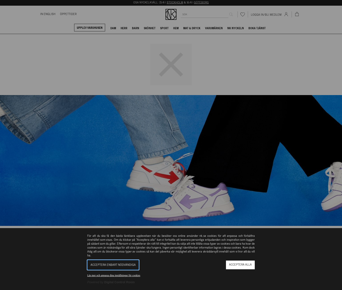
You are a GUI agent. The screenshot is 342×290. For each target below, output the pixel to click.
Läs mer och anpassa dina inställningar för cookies (113, 275)
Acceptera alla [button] (240, 265)
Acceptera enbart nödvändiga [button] (113, 265)
